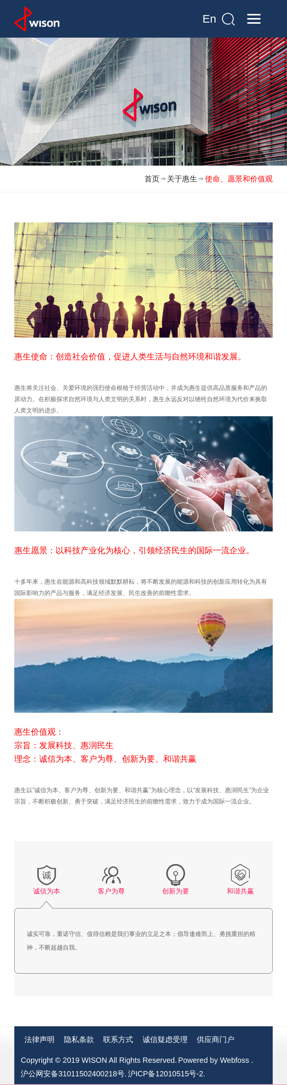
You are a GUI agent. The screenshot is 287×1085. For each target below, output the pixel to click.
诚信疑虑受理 (165, 1039)
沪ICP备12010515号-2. (166, 1074)
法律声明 (39, 1039)
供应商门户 (215, 1039)
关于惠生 (182, 179)
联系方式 (118, 1039)
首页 (151, 179)
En (209, 18)
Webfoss (234, 1060)
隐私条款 (79, 1039)
